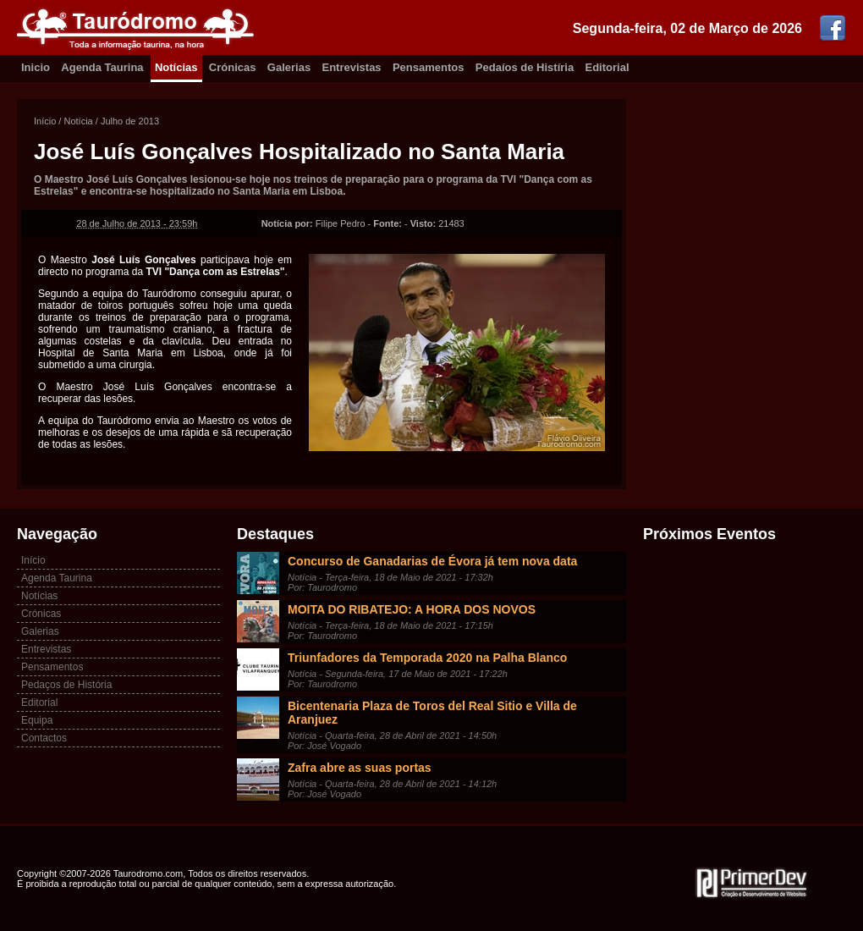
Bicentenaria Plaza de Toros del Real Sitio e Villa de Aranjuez (432, 712)
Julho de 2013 (130, 121)
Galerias (289, 67)
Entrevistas (352, 67)
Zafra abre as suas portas (360, 767)
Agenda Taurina (102, 67)
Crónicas (232, 67)
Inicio (35, 67)
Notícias (176, 67)
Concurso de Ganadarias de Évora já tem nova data (432, 561)
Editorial (607, 67)
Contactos (44, 738)
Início (45, 121)
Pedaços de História (66, 685)
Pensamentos (428, 67)
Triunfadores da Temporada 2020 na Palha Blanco (427, 657)
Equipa (36, 720)
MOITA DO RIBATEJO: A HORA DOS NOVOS (412, 609)
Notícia (77, 121)
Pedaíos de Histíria (524, 67)
